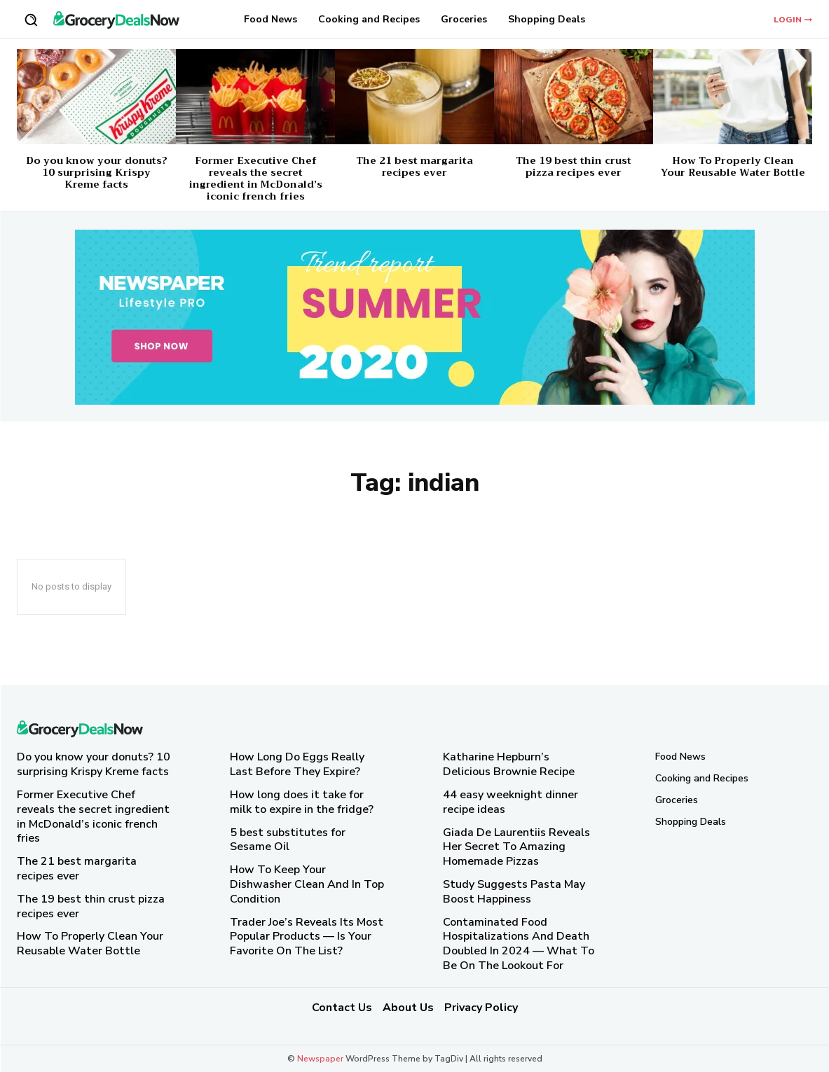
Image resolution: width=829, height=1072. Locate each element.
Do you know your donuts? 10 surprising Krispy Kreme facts (96, 172)
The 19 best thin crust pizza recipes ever (573, 166)
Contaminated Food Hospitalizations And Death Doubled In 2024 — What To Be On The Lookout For (518, 943)
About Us (408, 1007)
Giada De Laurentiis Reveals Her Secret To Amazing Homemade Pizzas (516, 847)
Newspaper (320, 1058)
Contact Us (342, 1007)
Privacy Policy (481, 1007)
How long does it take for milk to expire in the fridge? (302, 802)
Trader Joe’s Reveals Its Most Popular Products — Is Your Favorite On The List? (306, 936)
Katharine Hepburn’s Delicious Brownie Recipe (509, 764)
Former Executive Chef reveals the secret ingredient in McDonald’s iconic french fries (255, 178)
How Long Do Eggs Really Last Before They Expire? (297, 764)
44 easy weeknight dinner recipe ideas (510, 802)
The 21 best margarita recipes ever (414, 166)
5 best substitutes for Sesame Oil (287, 840)
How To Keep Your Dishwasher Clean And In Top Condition (307, 884)
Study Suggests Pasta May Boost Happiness (514, 892)
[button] (31, 20)
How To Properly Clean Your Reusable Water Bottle (733, 166)
